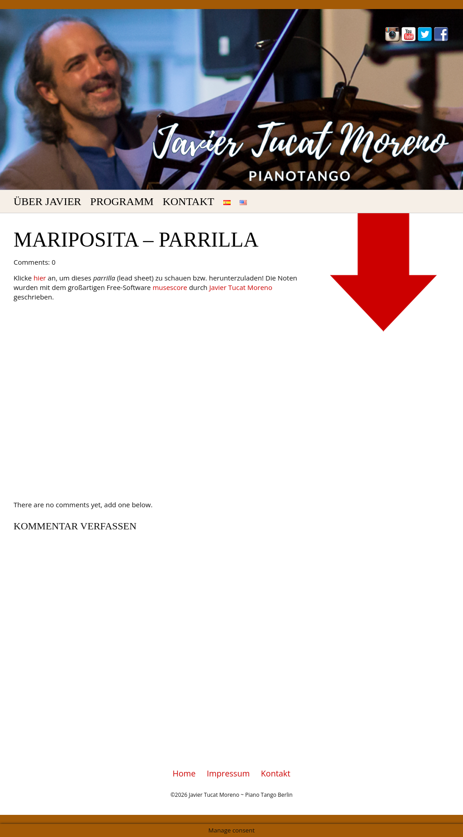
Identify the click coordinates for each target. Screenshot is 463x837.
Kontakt (188, 201)
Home (184, 773)
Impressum (228, 773)
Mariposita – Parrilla (136, 239)
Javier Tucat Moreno (241, 287)
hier (39, 277)
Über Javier (47, 201)
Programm (122, 201)
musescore (169, 287)
